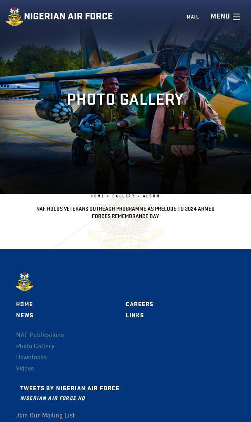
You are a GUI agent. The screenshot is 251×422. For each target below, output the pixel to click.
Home (24, 304)
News (25, 315)
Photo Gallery (35, 346)
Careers (140, 304)
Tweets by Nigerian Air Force (70, 388)
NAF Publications (40, 335)
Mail (193, 17)
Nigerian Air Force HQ (52, 397)
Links (135, 315)
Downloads (31, 358)
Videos (25, 369)
